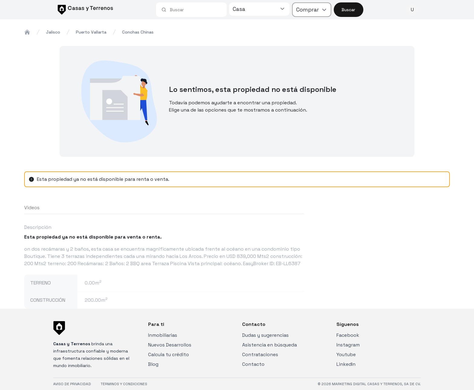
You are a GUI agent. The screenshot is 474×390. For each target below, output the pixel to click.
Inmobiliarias (162, 335)
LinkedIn (346, 364)
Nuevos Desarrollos (169, 345)
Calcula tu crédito (168, 354)
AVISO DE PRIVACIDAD (72, 384)
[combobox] (195, 10)
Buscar (348, 9)
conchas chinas (138, 32)
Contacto (253, 364)
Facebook (347, 335)
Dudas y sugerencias (265, 335)
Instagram (348, 345)
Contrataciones (260, 354)
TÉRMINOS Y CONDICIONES (124, 384)
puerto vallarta (91, 32)
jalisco (53, 32)
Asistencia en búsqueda (269, 345)
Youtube (346, 354)
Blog (153, 364)
